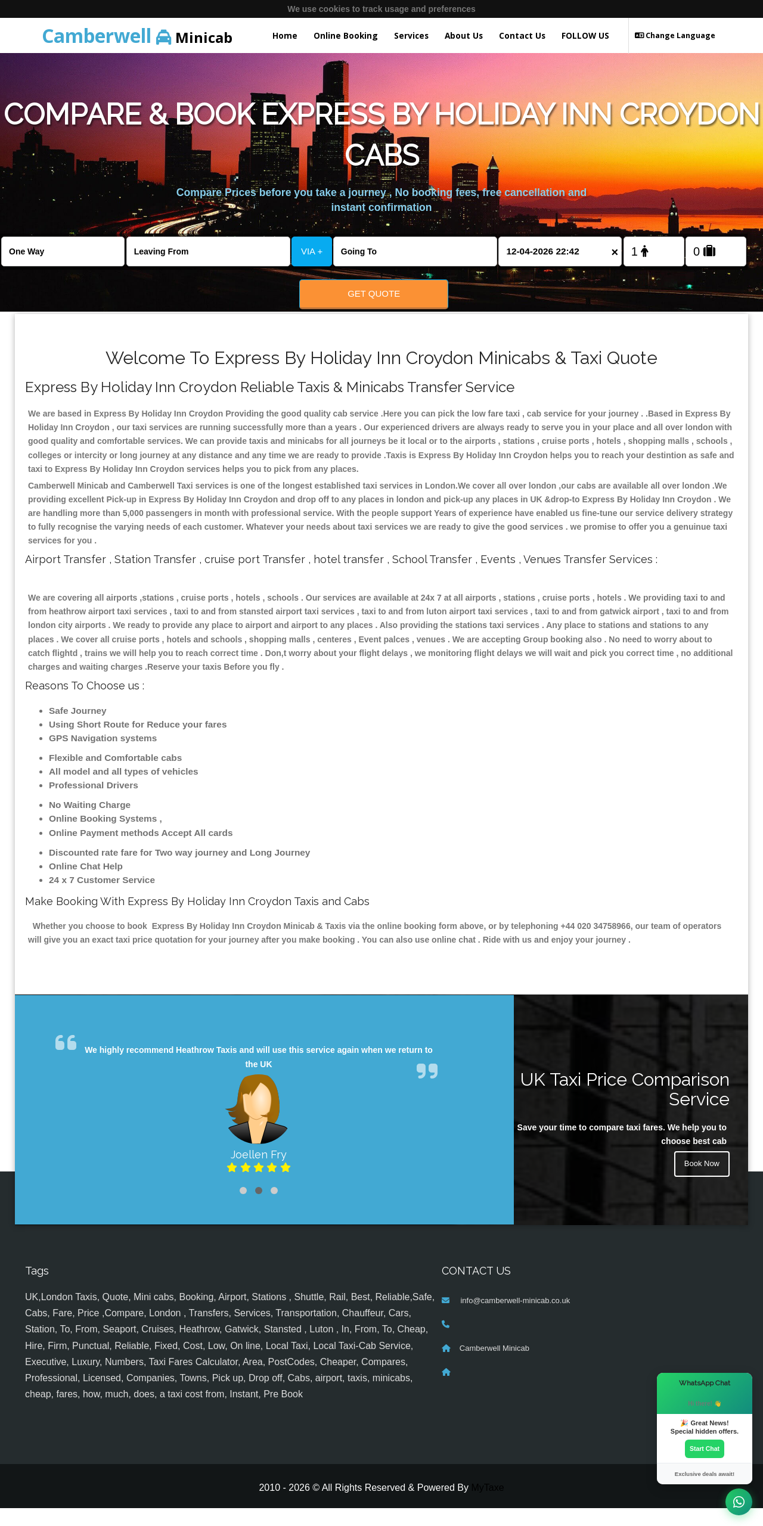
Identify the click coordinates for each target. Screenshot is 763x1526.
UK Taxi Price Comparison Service (625, 1106)
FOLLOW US (585, 35)
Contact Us (522, 35)
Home (284, 35)
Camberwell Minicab (494, 1365)
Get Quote (374, 293)
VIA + (311, 251)
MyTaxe (487, 1505)
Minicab (137, 35)
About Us (464, 35)
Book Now (700, 1183)
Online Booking (346, 35)
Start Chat (704, 1448)
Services (411, 35)
